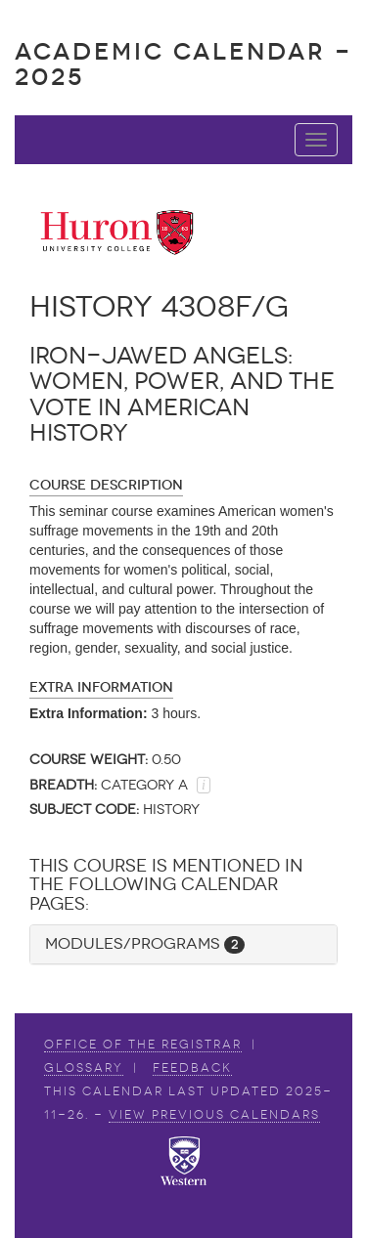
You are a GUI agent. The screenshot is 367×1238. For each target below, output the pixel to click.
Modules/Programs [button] (145, 943)
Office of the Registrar (143, 1044)
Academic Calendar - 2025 (183, 64)
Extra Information (101, 687)
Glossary (83, 1068)
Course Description (106, 485)
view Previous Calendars (214, 1115)
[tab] (183, 944)
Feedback (192, 1068)
